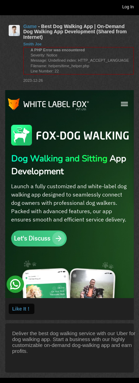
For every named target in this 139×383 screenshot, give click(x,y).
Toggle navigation (8, 6)
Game (30, 26)
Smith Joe (32, 44)
